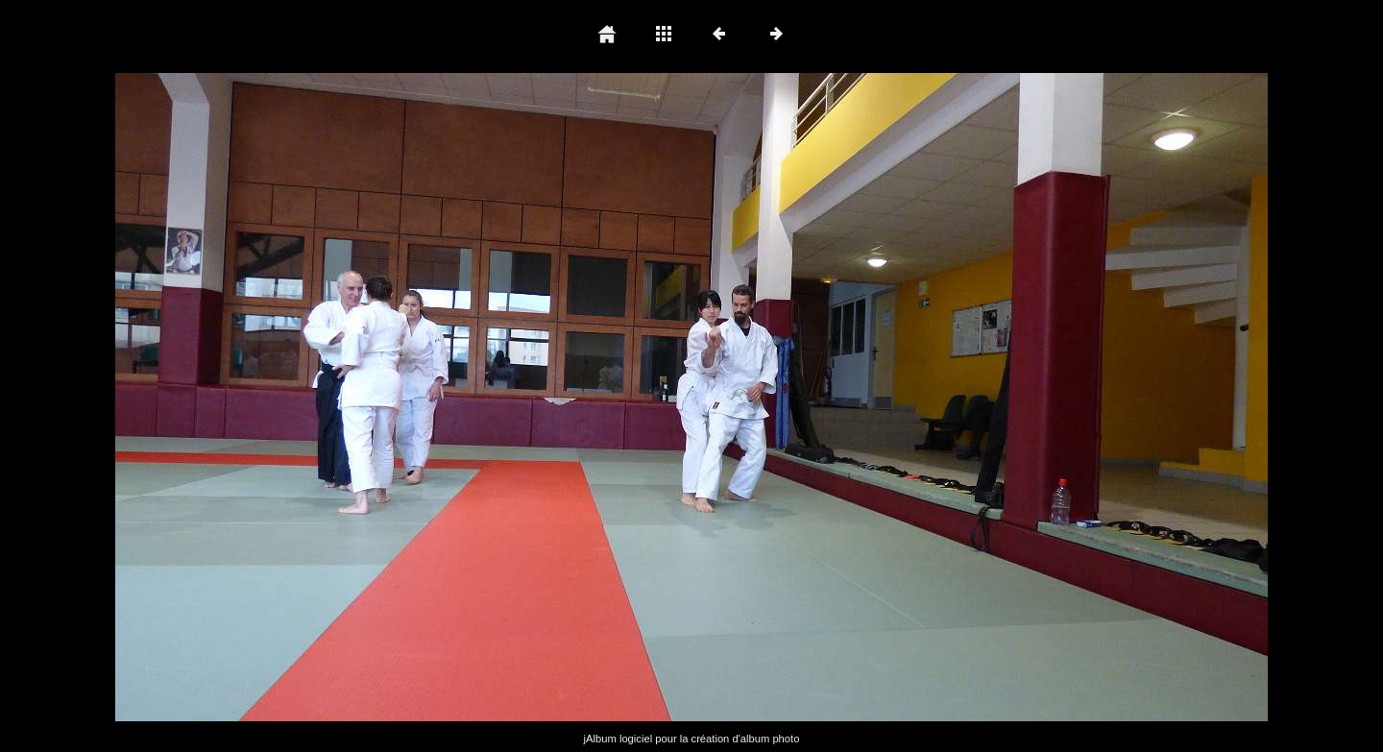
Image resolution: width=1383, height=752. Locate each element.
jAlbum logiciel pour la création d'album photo (692, 738)
